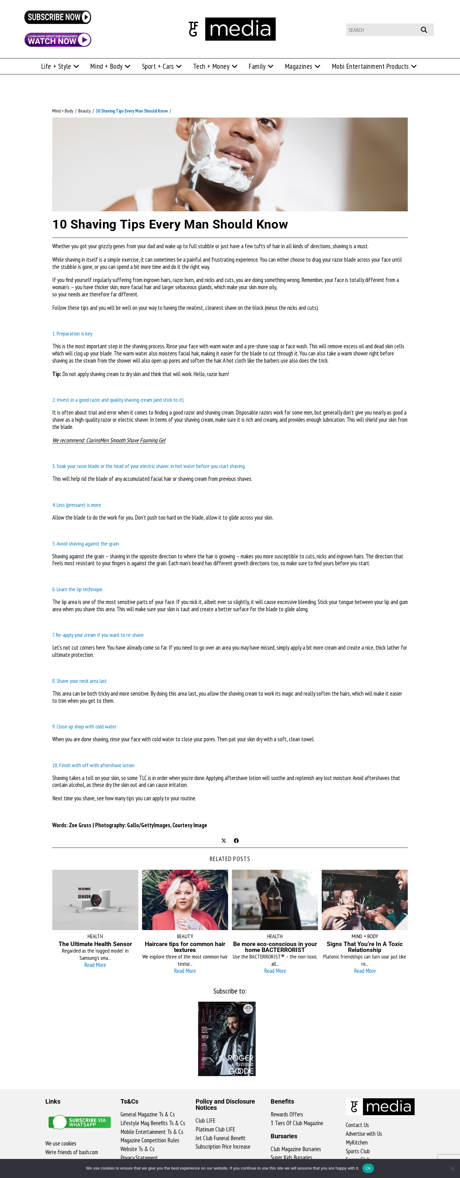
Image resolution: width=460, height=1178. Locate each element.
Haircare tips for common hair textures (185, 947)
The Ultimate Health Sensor (95, 944)
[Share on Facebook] (236, 841)
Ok (368, 1168)
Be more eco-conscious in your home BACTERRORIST (275, 947)
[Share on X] (223, 841)
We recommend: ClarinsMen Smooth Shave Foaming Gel (108, 440)
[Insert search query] (390, 29)
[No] (452, 1168)
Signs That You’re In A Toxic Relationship (365, 947)
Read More (95, 965)
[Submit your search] (427, 28)
